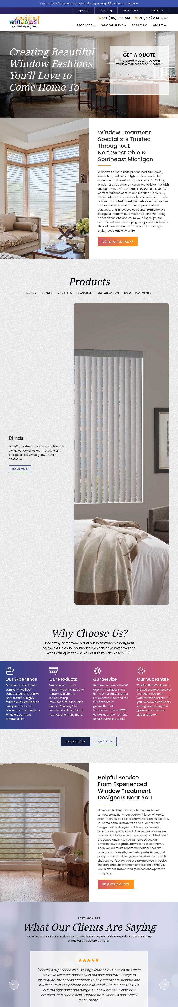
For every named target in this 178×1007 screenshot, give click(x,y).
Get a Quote (130, 10)
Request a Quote (129, 884)
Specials (84, 10)
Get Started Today (117, 242)
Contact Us (156, 10)
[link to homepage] (24, 22)
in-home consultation (126, 823)
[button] (86, 26)
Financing (106, 10)
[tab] (31, 293)
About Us (104, 742)
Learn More (20, 469)
